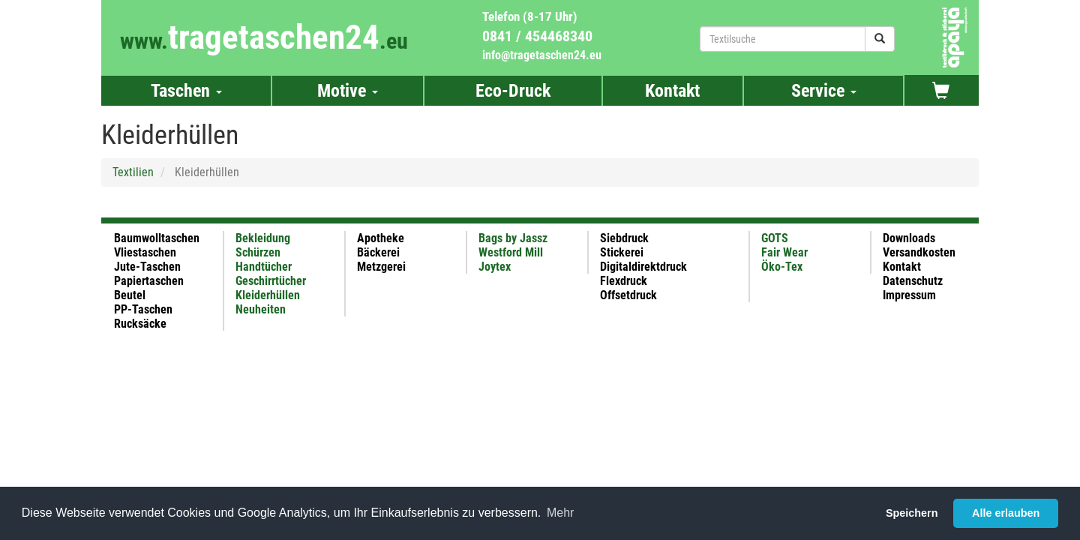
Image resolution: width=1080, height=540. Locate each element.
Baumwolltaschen (157, 238)
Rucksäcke (140, 323)
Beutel (130, 295)
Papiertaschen (149, 281)
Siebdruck (624, 238)
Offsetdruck (628, 295)
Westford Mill (510, 252)
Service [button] (823, 90)
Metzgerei (381, 267)
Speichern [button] (912, 513)
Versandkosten (919, 252)
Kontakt (672, 90)
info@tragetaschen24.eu (542, 55)
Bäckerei (378, 252)
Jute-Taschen (147, 267)
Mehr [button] (560, 512)
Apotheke (380, 238)
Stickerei (622, 252)
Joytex (494, 267)
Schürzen (258, 252)
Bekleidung (263, 238)
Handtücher (264, 267)
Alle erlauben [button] (1006, 513)
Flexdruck (623, 281)
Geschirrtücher (271, 281)
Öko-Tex (781, 267)
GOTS (774, 238)
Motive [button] (347, 90)
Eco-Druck (513, 90)
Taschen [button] (186, 90)
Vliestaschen (145, 252)
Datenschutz (913, 281)
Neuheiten (261, 309)
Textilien (133, 172)
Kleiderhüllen (268, 295)
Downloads (909, 238)
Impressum (909, 295)
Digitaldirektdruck (643, 267)
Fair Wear (784, 252)
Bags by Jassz (513, 238)
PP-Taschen (143, 309)
